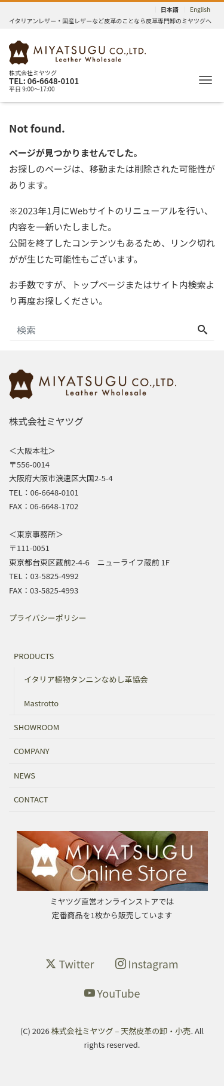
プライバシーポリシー (48, 617)
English (200, 10)
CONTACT (31, 799)
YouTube (112, 993)
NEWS (24, 775)
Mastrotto (41, 703)
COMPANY (32, 750)
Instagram (147, 963)
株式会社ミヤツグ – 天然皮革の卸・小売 (121, 1030)
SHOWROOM (36, 727)
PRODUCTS (34, 656)
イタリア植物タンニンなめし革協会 (86, 679)
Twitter (69, 963)
